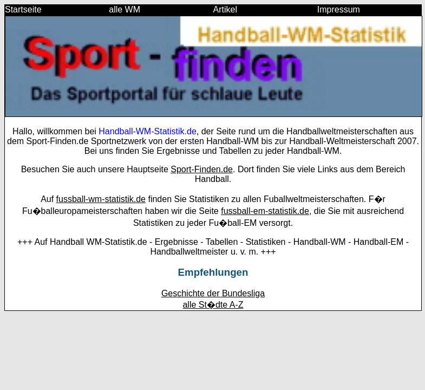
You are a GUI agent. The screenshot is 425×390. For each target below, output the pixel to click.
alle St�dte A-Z (212, 304)
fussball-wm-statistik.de (101, 199)
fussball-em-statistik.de (265, 211)
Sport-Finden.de (202, 169)
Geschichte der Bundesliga (213, 293)
